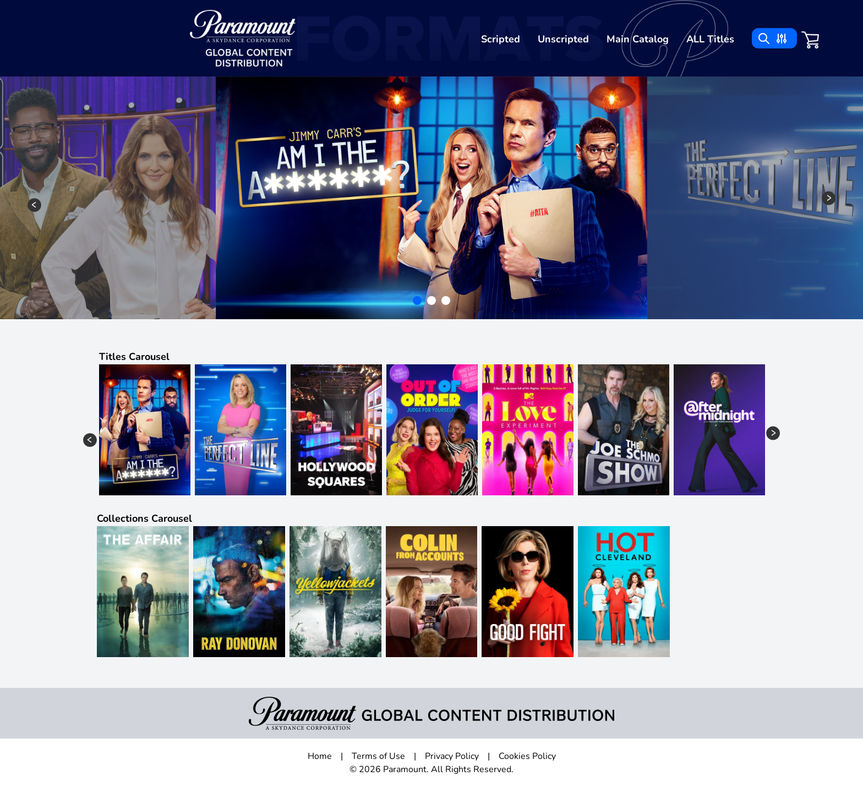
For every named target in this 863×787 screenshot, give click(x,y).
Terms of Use (378, 756)
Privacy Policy (452, 756)
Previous (34, 205)
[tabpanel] (431, 197)
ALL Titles (710, 39)
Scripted (500, 39)
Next (828, 198)
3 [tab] (446, 301)
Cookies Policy (527, 756)
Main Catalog (638, 39)
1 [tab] (418, 301)
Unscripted (563, 39)
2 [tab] (432, 301)
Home (320, 756)
